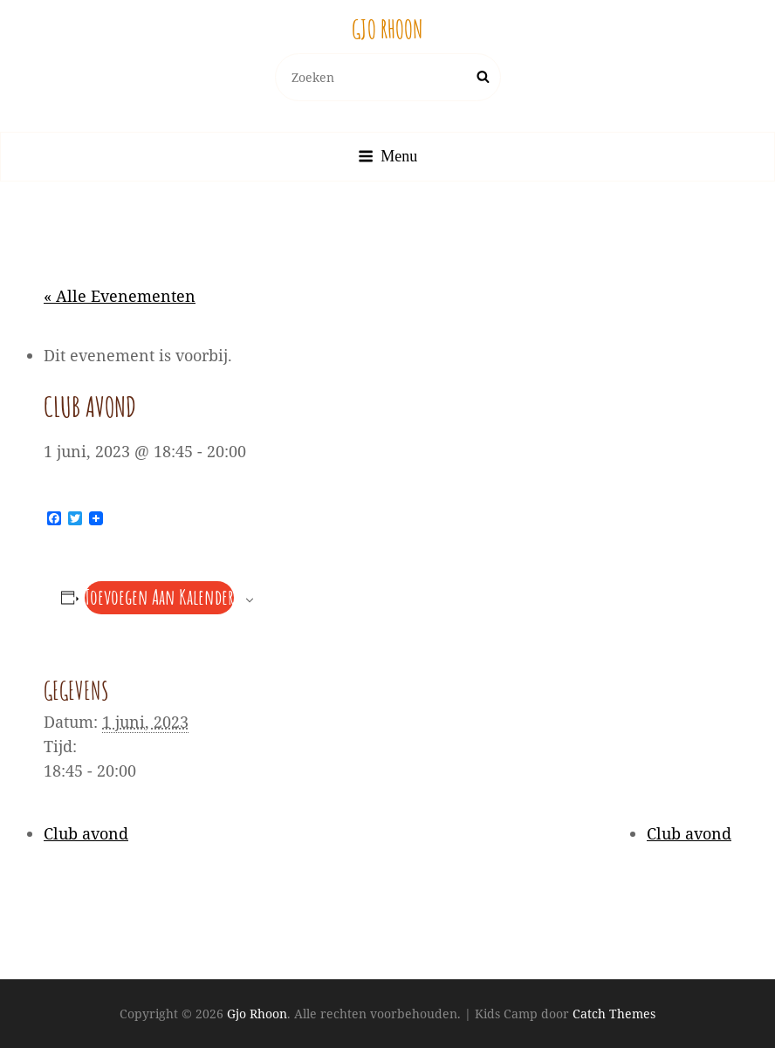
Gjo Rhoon (387, 29)
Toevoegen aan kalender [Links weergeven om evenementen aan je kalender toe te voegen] (159, 597)
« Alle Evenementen (119, 295)
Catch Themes (614, 1013)
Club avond (86, 833)
